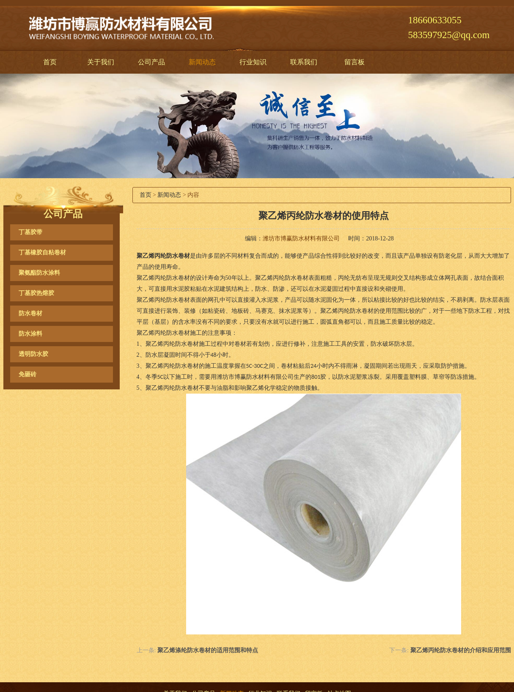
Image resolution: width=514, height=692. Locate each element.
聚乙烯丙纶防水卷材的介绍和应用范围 (460, 650)
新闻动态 (202, 62)
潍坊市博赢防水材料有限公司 (301, 238)
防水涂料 (30, 334)
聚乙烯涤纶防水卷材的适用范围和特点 (207, 650)
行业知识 (253, 62)
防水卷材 (30, 313)
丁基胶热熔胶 (36, 293)
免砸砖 (27, 374)
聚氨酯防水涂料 (39, 273)
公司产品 (151, 62)
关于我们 (100, 62)
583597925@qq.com (448, 35)
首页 (50, 62)
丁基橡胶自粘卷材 (42, 252)
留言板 (354, 62)
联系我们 (303, 62)
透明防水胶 (33, 354)
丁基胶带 (30, 232)
